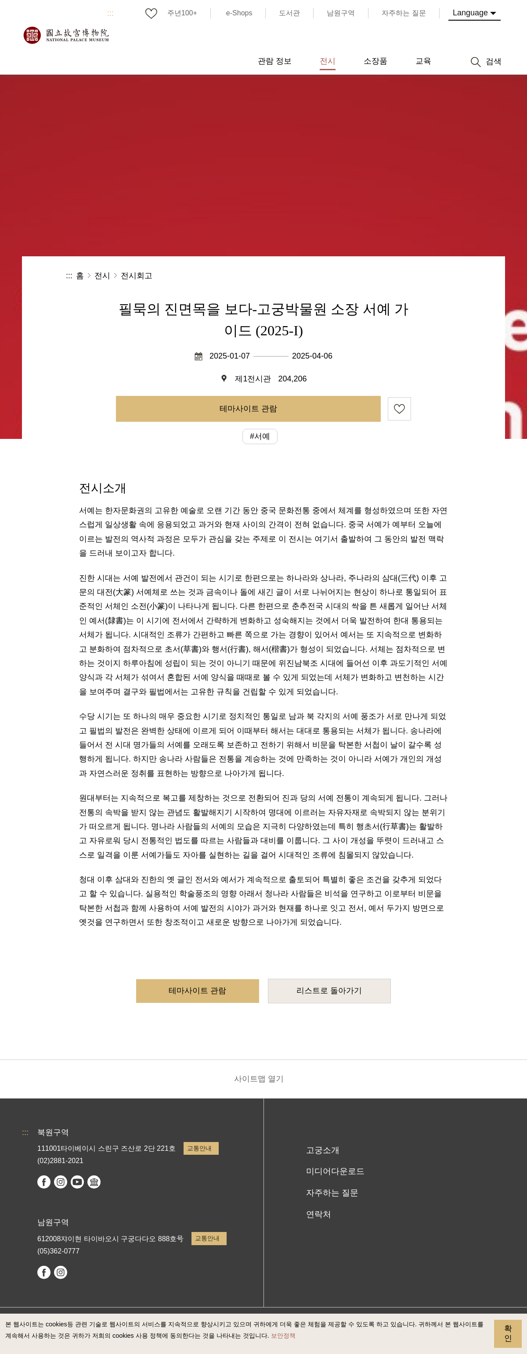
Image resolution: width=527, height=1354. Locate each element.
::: (110, 13)
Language (470, 12)
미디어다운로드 (335, 1171)
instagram (60, 1182)
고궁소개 (322, 1150)
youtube (77, 1182)
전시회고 (136, 275)
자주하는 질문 (332, 1192)
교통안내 (199, 1148)
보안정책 (283, 1335)
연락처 (318, 1214)
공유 (365, 276)
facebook (44, 1182)
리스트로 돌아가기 (329, 990)
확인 (508, 1333)
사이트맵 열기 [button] (259, 1078)
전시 (102, 275)
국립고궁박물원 (66, 35)
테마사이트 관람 (248, 408)
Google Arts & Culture (94, 1182)
